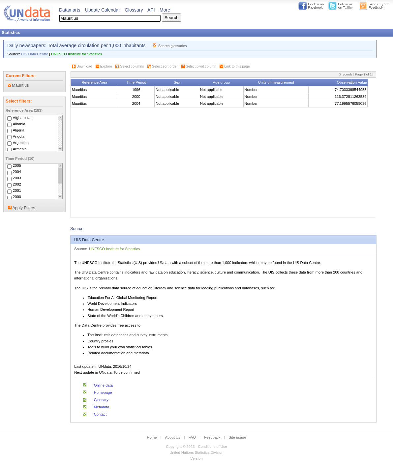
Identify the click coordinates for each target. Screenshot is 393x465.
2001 (17, 191)
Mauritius (18, 85)
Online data (103, 385)
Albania (19, 124)
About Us (172, 437)
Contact (100, 414)
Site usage (237, 437)
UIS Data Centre (34, 54)
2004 (17, 172)
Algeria (18, 130)
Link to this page (237, 66)
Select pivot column (201, 66)
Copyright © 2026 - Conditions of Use (196, 447)
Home (152, 437)
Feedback (212, 437)
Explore (106, 66)
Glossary (134, 10)
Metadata (101, 407)
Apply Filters (23, 208)
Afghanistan (23, 118)
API (151, 10)
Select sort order (165, 66)
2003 (17, 178)
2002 (17, 185)
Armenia (20, 149)
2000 (17, 197)
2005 (17, 166)
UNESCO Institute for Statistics (76, 54)
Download (84, 66)
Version (196, 458)
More (165, 10)
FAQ (192, 437)
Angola (18, 136)
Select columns (132, 66)
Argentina (21, 143)
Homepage (103, 392)
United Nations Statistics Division (196, 452)
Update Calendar (102, 10)
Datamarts (69, 10)
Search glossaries (172, 46)
